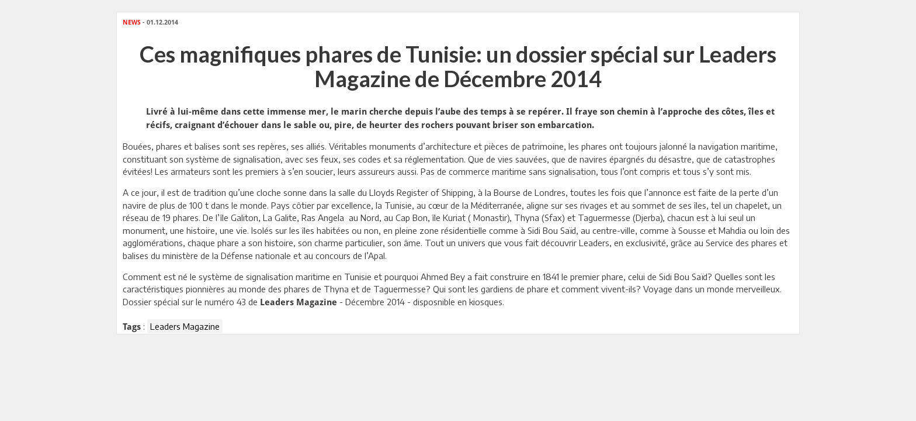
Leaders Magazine (185, 326)
